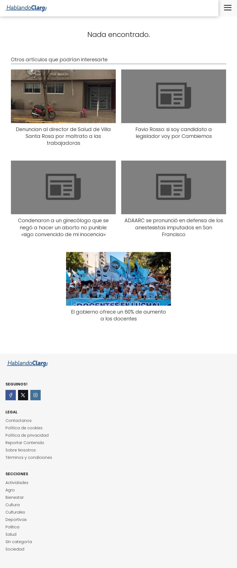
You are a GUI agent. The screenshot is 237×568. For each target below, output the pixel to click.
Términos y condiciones (28, 457)
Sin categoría (18, 541)
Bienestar (14, 497)
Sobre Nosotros (20, 450)
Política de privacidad (27, 435)
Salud (10, 534)
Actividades (16, 482)
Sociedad (14, 549)
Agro (10, 490)
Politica (12, 527)
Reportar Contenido (24, 442)
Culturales (15, 512)
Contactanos (18, 420)
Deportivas (16, 519)
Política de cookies (24, 428)
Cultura (12, 505)
